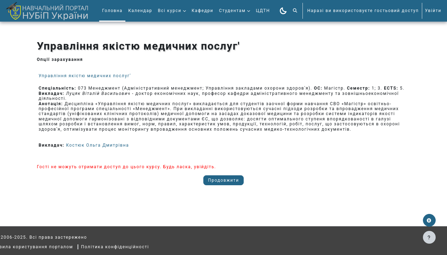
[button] (295, 11)
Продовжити (223, 180)
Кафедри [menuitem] (202, 10)
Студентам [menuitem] (232, 10)
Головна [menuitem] (112, 10)
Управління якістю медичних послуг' (85, 75)
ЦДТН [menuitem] (263, 10)
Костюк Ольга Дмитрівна (97, 145)
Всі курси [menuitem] (169, 10)
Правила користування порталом (47, 246)
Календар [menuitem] (140, 10)
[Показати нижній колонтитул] (429, 237)
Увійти (433, 10)
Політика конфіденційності (131, 246)
